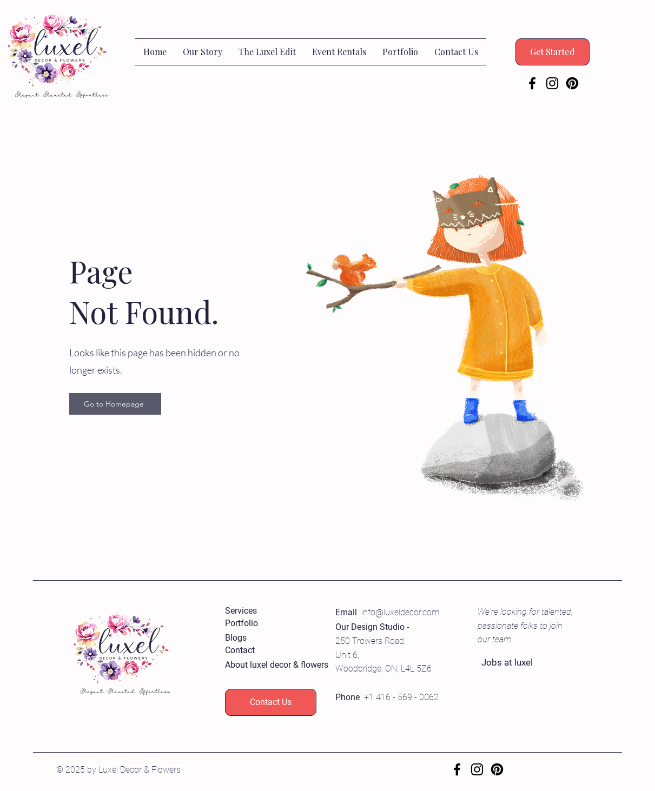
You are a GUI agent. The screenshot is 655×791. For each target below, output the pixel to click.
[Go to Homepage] (115, 404)
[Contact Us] (270, 702)
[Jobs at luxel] (520, 663)
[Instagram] (552, 83)
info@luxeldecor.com (400, 612)
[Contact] (263, 650)
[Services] (263, 611)
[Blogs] (263, 638)
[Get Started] (552, 51)
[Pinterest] (572, 83)
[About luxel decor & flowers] (276, 665)
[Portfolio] (263, 623)
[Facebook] (532, 83)
